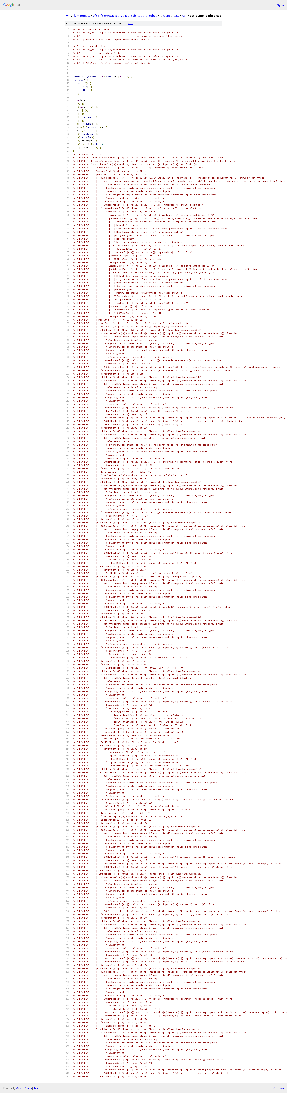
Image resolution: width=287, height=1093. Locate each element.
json (281, 1088)
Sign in (280, 5)
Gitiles (19, 1088)
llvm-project (81, 16)
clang (167, 16)
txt (273, 1088)
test (176, 16)
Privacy (28, 1088)
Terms (37, 1088)
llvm (67, 16)
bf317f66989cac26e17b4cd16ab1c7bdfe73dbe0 (125, 16)
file (130, 23)
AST (184, 16)
